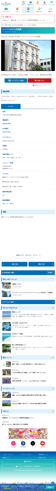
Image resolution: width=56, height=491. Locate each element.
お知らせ (6, 411)
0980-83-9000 (6, 123)
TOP (2, 25)
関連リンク (6, 457)
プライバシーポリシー (27, 454)
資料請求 (28, 461)
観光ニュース (7, 357)
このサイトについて (8, 454)
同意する (50, 487)
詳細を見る (7, 488)
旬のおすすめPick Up (10, 308)
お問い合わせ (42, 457)
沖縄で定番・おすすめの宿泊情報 (14, 25)
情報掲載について (43, 454)
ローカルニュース (9, 388)
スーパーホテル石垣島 (30, 25)
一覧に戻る (14, 264)
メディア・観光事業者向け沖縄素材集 (29, 466)
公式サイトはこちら (8, 140)
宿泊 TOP (41, 264)
